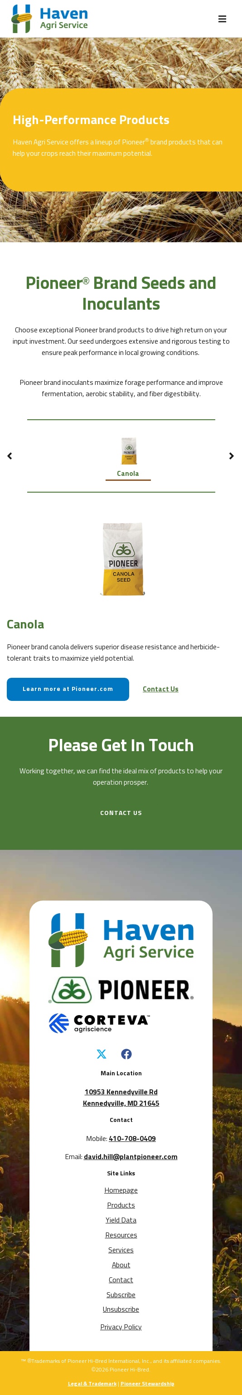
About (121, 1265)
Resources (121, 1235)
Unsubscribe (121, 1309)
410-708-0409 (132, 1139)
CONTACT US (121, 813)
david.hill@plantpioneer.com (131, 1157)
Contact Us (161, 689)
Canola (128, 454)
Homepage (121, 1190)
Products (121, 1205)
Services (121, 1250)
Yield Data (121, 1220)
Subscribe (121, 1295)
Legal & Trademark (92, 1384)
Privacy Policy (121, 1327)
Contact (121, 1280)
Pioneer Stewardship (147, 1384)
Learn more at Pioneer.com (68, 689)
